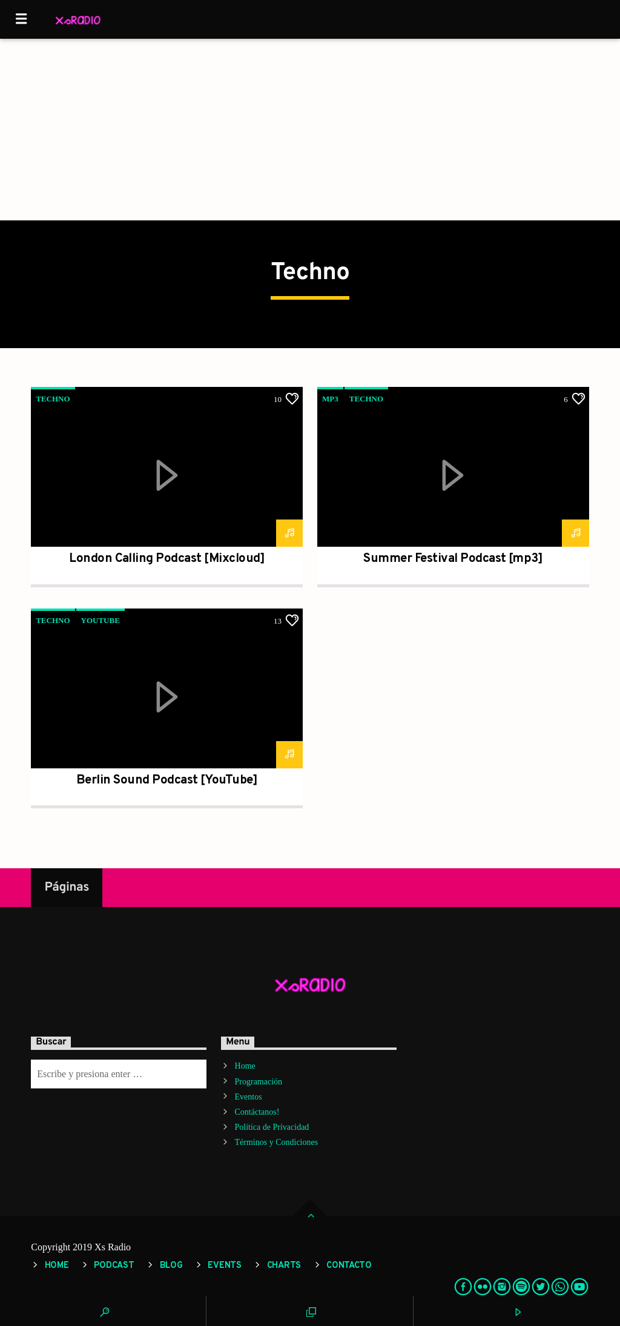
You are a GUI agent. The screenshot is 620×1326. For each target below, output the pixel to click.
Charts (284, 1266)
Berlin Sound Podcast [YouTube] (166, 780)
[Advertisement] (310, 129)
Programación (259, 1081)
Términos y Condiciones (276, 1142)
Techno (53, 398)
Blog (171, 1266)
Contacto (349, 1266)
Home (245, 1065)
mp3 (330, 398)
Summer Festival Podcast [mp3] (452, 559)
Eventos (248, 1096)
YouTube (100, 620)
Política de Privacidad (272, 1127)
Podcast (114, 1266)
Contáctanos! (257, 1112)
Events (224, 1266)
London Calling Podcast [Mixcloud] (167, 559)
